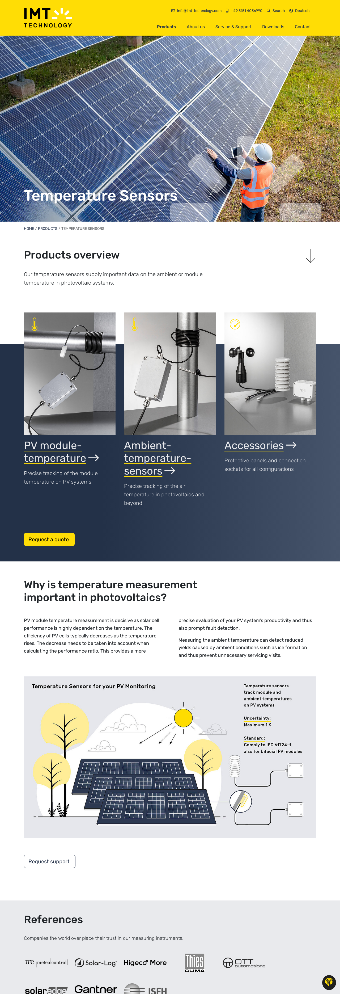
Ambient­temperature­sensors (157, 458)
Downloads (273, 26)
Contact (303, 26)
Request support (49, 861)
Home (29, 228)
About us (196, 26)
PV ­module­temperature (61, 451)
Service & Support (233, 26)
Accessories (260, 445)
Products (166, 26)
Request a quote (49, 539)
